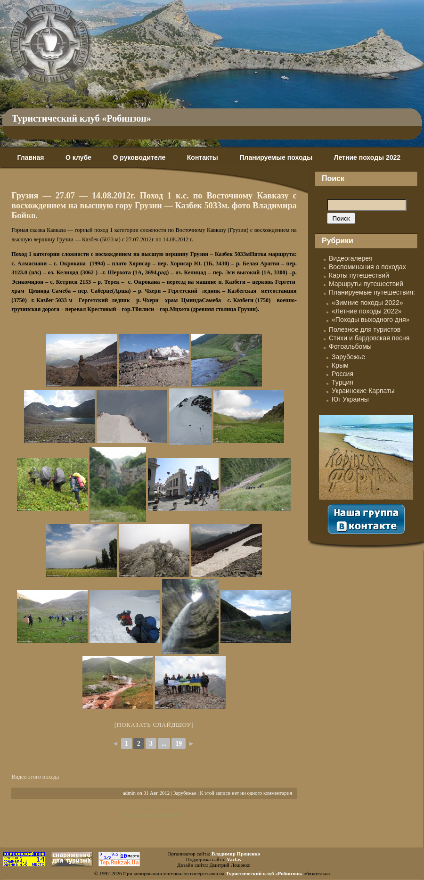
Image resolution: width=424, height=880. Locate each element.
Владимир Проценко (236, 853)
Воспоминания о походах (367, 267)
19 (178, 743)
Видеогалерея (351, 258)
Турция (342, 382)
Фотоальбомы (350, 346)
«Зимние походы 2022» (367, 302)
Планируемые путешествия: (372, 292)
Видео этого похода (35, 776)
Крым (340, 365)
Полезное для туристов (364, 329)
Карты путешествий (359, 275)
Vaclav (234, 859)
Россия (342, 374)
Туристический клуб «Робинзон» (81, 118)
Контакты (202, 157)
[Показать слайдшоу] (154, 724)
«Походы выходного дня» (370, 319)
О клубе (78, 157)
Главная (30, 157)
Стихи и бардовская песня (369, 338)
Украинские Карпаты (363, 391)
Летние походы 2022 (367, 157)
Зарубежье (184, 793)
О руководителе (139, 157)
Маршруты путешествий (366, 284)
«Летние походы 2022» (367, 311)
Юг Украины (350, 399)
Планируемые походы (275, 157)
